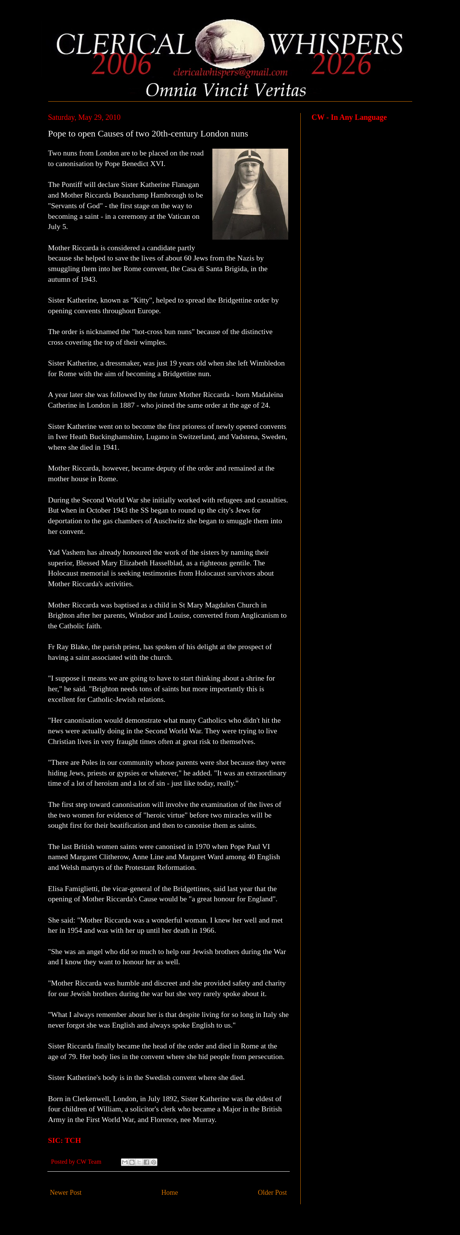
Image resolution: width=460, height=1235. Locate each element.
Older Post (272, 1192)
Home (170, 1192)
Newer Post (66, 1192)
